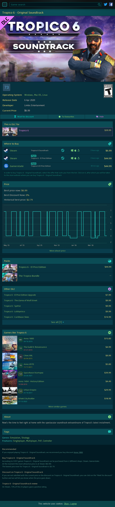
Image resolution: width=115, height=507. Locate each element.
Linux (44, 95)
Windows (28, 95)
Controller (47, 441)
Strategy (25, 438)
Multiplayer (31, 441)
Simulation (15, 438)
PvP (40, 441)
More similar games (58, 406)
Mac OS (37, 95)
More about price (57, 250)
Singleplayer (19, 441)
